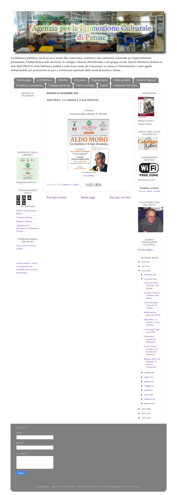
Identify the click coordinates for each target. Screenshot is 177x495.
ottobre (147, 372)
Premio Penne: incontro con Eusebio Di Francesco (151, 350)
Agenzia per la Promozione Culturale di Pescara (27, 228)
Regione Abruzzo (24, 221)
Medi (149, 191)
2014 (143, 413)
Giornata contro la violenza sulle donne (152, 295)
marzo (147, 394)
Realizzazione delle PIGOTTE (152, 313)
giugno (147, 381)
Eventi (104, 85)
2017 (143, 266)
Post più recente (57, 197)
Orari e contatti (85, 85)
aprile (147, 390)
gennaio (148, 403)
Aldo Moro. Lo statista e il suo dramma (152, 322)
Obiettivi (63, 80)
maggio (148, 385)
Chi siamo (80, 80)
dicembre (148, 274)
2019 (143, 261)
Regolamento (99, 80)
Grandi (157, 191)
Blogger (137, 486)
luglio (147, 377)
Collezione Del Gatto (125, 85)
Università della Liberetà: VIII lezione (151, 285)
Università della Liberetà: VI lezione (151, 305)
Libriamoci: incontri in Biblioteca (150, 339)
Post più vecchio (120, 197)
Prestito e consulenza (29, 85)
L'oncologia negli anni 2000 (151, 330)
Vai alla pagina (145, 249)
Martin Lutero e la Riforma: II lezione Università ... (152, 363)
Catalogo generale (59, 85)
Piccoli (142, 191)
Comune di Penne (24, 217)
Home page (24, 80)
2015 (143, 409)
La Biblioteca (44, 80)
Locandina (88, 175)
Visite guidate (121, 80)
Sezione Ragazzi (146, 80)
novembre (149, 279)
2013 (143, 417)
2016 (143, 270)
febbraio (148, 399)
